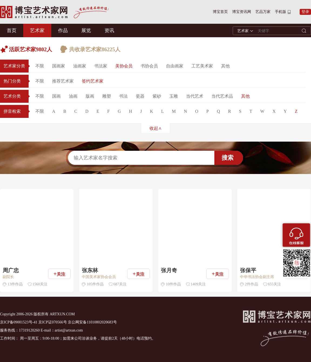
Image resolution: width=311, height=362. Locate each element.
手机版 (280, 12)
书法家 (100, 66)
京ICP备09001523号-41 (18, 322)
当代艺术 (194, 96)
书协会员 (149, 66)
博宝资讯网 (241, 12)
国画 (56, 96)
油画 (73, 96)
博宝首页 (220, 12)
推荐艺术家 (63, 81)
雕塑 (106, 96)
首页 (11, 30)
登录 (305, 12)
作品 (63, 30)
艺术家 (37, 30)
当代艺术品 (222, 96)
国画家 (58, 66)
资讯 (109, 30)
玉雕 (173, 96)
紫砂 (157, 96)
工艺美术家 (202, 66)
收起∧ (156, 128)
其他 (225, 66)
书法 (123, 96)
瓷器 (140, 96)
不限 (39, 66)
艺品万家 (263, 12)
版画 (90, 96)
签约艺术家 (92, 81)
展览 (86, 30)
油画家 (79, 66)
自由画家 (174, 66)
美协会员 (124, 66)
